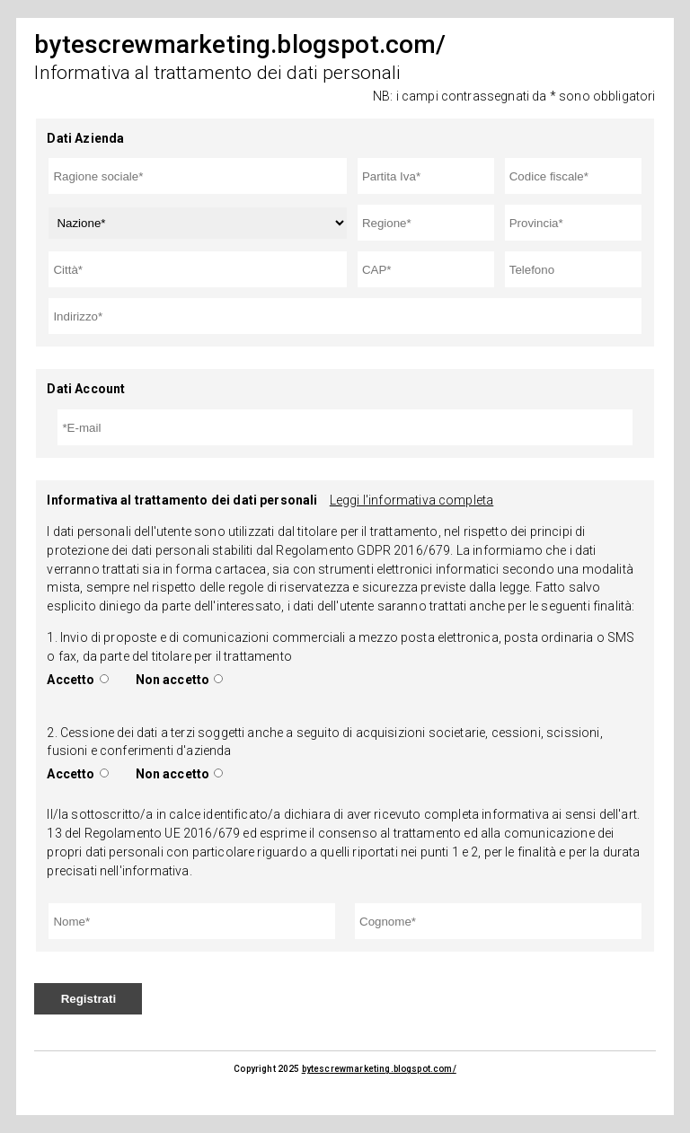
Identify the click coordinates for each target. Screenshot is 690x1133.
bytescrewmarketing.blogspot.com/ (379, 1069)
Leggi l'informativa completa (411, 500)
